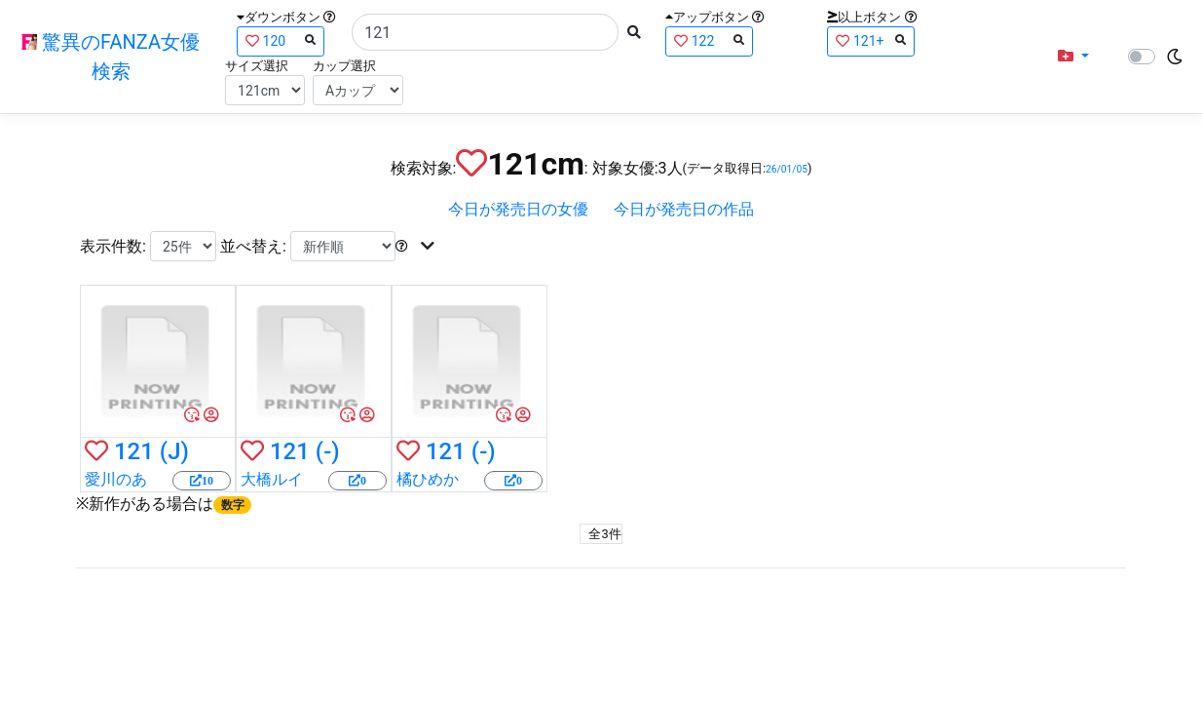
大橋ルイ (272, 479)
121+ (871, 40)
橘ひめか (427, 479)
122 (709, 40)
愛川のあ (116, 479)
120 (280, 40)
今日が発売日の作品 (684, 209)
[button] (1073, 56)
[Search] (485, 32)
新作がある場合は (169, 503)
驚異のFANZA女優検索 (110, 56)
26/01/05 (787, 169)
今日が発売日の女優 (518, 209)
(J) (174, 451)
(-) (328, 451)
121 (134, 451)
